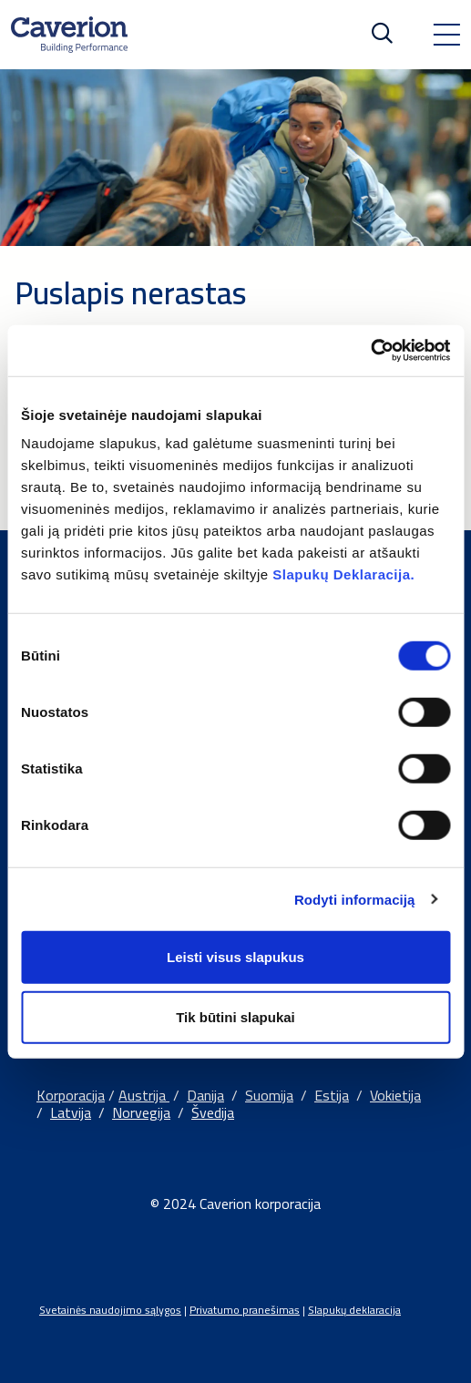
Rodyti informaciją (354, 899)
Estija (331, 1095)
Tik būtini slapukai (235, 1016)
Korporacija (70, 1095)
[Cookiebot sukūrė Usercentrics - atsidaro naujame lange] (370, 351)
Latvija (70, 1112)
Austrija (143, 1095)
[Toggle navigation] (446, 34)
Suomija (269, 1095)
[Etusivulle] (69, 34)
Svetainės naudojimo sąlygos (110, 1309)
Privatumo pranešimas (244, 1309)
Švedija (212, 1112)
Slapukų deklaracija (354, 1309)
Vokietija (395, 1095)
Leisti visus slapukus (235, 957)
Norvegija (141, 1112)
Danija (205, 1095)
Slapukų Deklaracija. (343, 574)
